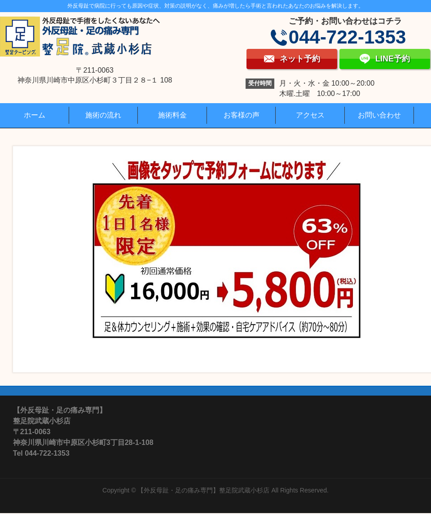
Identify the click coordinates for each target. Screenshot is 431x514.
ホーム (34, 115)
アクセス (310, 115)
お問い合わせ (379, 115)
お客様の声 (241, 115)
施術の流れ (103, 115)
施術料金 (172, 115)
